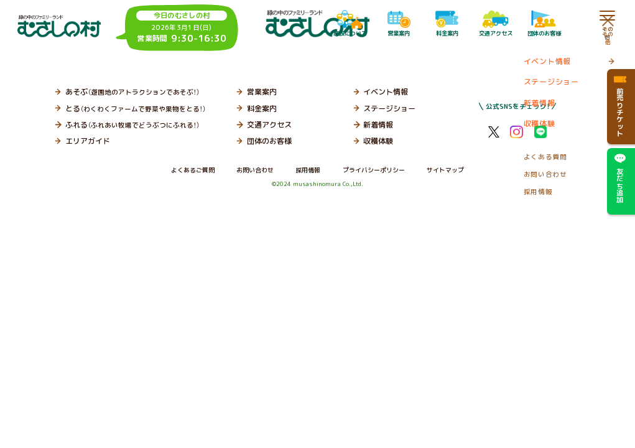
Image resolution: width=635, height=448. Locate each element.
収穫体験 (378, 141)
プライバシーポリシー (374, 170)
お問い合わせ (255, 170)
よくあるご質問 (193, 170)
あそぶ (132, 91)
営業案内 (262, 91)
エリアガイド (87, 141)
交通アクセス (269, 124)
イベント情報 (385, 91)
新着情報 (378, 124)
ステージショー (389, 108)
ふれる (132, 124)
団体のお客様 (269, 141)
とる (135, 108)
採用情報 (307, 170)
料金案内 (262, 108)
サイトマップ (445, 170)
